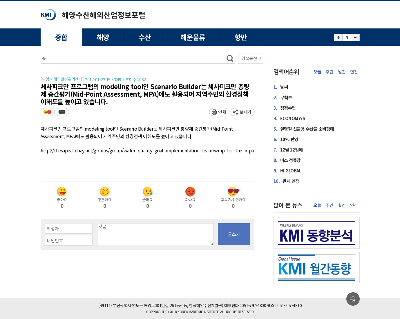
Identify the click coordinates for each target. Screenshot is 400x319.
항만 (241, 37)
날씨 (281, 87)
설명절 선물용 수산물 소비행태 (304, 129)
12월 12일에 (288, 150)
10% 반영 (286, 139)
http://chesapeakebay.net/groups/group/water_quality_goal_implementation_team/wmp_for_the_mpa (147, 150)
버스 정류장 (287, 160)
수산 (145, 37)
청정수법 (285, 108)
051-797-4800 (254, 305)
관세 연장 (286, 181)
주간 (329, 71)
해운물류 (192, 37)
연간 (354, 71)
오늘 (317, 71)
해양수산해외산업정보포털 (103, 14)
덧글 (62, 112)
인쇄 (222, 112)
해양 (103, 37)
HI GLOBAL (287, 170)
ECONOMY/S (289, 118)
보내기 (245, 112)
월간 (342, 71)
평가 (48, 112)
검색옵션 (249, 58)
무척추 (283, 97)
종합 (61, 37)
